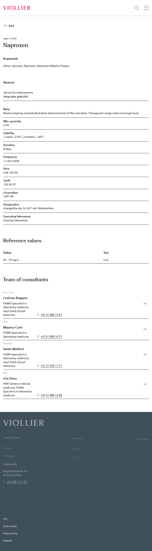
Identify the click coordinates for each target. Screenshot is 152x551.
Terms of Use (10, 526)
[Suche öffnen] (136, 8)
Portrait (76, 454)
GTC (5, 518)
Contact (7, 452)
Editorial (7, 540)
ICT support (9, 460)
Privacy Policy (10, 533)
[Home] (16, 8)
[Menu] (146, 8)
